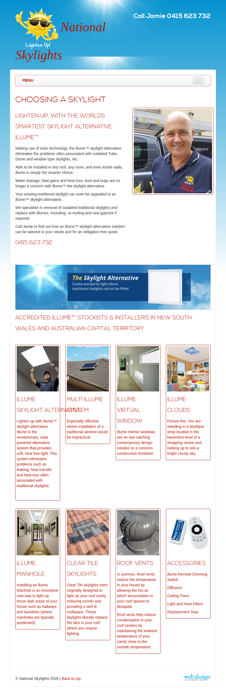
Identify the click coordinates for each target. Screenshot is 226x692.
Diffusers (174, 588)
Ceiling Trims (178, 596)
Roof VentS (135, 563)
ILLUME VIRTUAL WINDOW (129, 410)
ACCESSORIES (186, 563)
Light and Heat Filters (185, 604)
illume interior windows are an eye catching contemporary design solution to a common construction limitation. (136, 443)
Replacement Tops (182, 612)
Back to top (71, 678)
